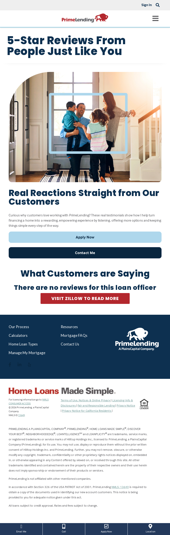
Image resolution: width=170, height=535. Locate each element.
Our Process (19, 326)
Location (150, 528)
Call (64, 528)
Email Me (21, 528)
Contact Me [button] (85, 252)
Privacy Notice (126, 405)
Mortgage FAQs (74, 335)
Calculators (18, 335)
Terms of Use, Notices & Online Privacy (86, 400)
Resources (69, 326)
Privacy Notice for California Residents (87, 410)
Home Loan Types (23, 344)
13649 (21, 415)
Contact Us (70, 344)
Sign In (146, 5)
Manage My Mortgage (27, 352)
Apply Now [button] (85, 237)
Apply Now (106, 528)
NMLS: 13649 (120, 487)
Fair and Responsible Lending (96, 405)
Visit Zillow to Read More (85, 298)
